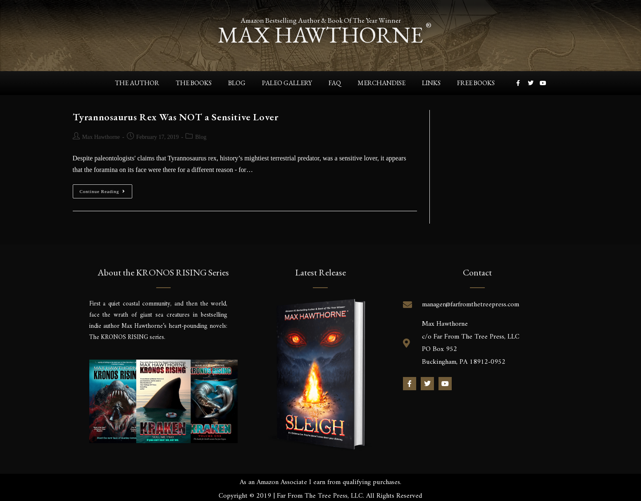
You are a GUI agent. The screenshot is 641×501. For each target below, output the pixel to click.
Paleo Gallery (287, 83)
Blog (236, 83)
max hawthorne (320, 34)
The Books (194, 83)
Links (431, 83)
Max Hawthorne (101, 137)
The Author (137, 83)
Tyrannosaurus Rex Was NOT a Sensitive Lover (176, 116)
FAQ (335, 83)
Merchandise (381, 83)
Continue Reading (106, 188)
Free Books (476, 83)
